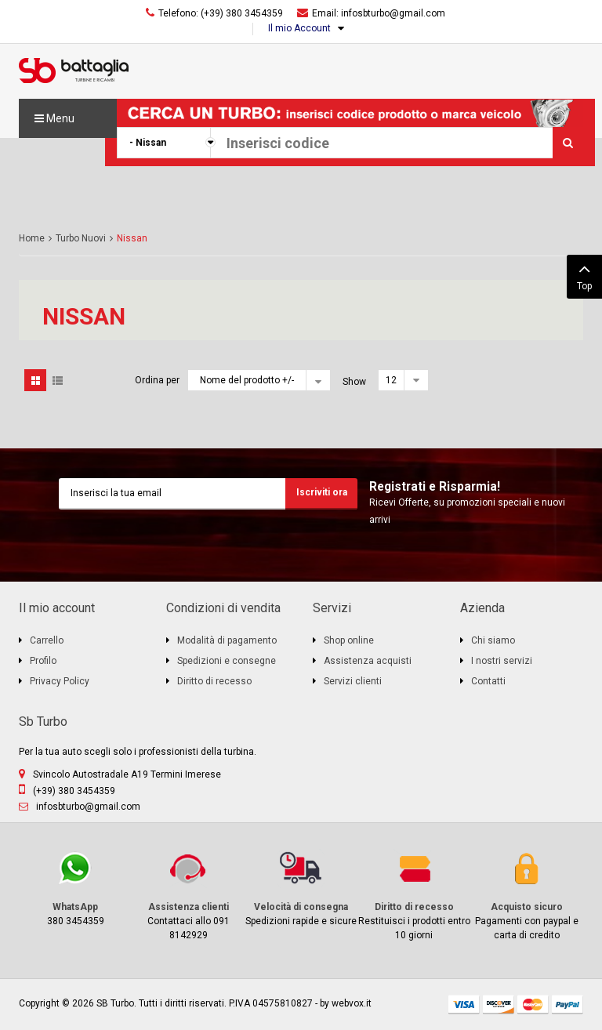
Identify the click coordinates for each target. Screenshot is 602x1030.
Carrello (46, 640)
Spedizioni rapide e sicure (301, 888)
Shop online (349, 640)
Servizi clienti (353, 681)
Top (584, 275)
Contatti (488, 681)
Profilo (43, 660)
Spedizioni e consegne (226, 660)
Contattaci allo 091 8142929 (188, 895)
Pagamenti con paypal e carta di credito (526, 895)
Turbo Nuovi (81, 238)
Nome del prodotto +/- (247, 380)
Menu (54, 118)
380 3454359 (75, 888)
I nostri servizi (501, 660)
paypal (567, 1004)
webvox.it (352, 1003)
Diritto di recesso (214, 681)
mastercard (533, 1004)
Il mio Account (299, 28)
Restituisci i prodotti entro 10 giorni (413, 895)
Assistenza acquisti (368, 660)
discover (498, 1004)
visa (464, 1004)
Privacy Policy (59, 681)
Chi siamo (493, 640)
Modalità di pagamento (227, 640)
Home (32, 238)
